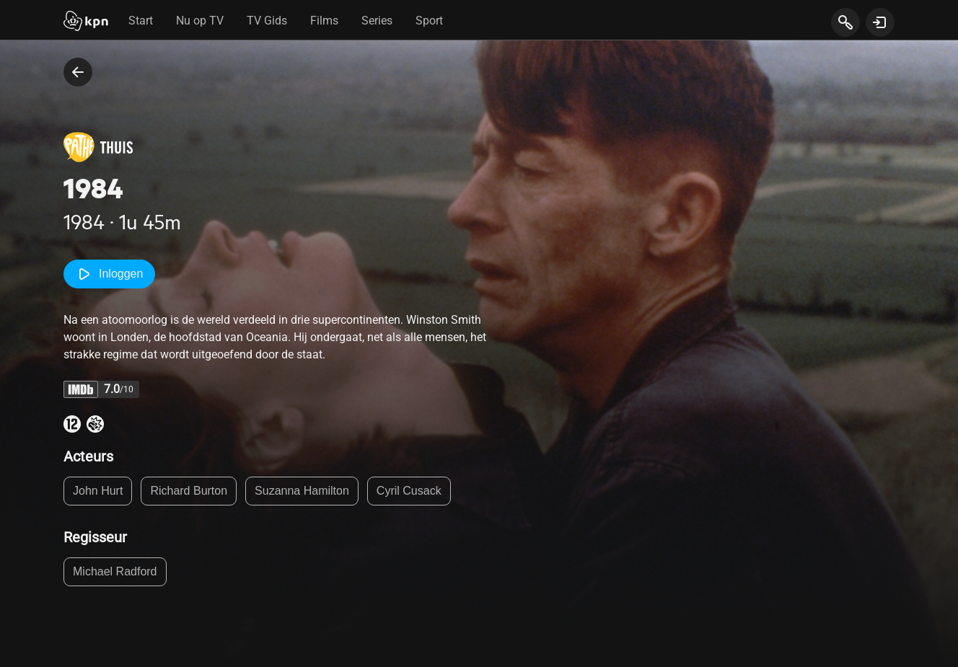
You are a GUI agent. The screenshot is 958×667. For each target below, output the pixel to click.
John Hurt (98, 491)
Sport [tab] (429, 20)
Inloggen (109, 274)
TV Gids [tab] (267, 20)
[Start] (86, 22)
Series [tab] (376, 20)
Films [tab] (324, 20)
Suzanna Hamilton (302, 491)
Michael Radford (115, 571)
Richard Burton (188, 491)
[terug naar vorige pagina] (77, 72)
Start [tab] (140, 20)
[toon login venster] (880, 22)
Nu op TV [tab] (200, 20)
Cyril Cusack (409, 491)
